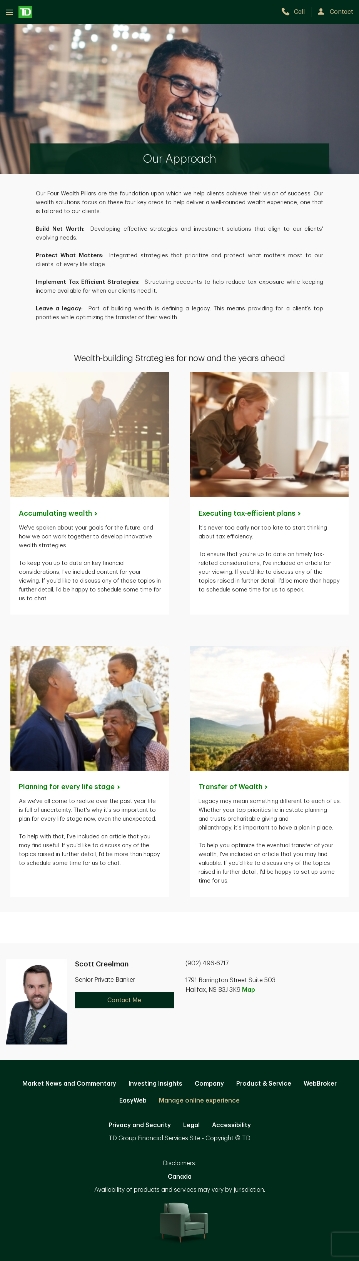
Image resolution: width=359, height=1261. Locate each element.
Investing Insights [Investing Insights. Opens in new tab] (155, 1084)
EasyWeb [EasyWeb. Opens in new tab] (133, 1101)
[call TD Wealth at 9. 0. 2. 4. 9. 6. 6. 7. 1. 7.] (296, 12)
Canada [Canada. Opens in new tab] (180, 1177)
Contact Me (124, 1000)
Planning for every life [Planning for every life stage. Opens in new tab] (70, 786)
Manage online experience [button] (199, 1101)
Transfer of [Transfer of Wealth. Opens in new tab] (234, 786)
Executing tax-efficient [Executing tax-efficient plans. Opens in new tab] (250, 513)
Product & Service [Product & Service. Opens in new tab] (263, 1084)
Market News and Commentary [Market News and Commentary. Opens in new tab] (69, 1084)
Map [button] (248, 990)
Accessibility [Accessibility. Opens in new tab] (231, 1125)
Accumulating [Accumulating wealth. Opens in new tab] (59, 513)
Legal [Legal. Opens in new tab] (191, 1125)
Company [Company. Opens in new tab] (209, 1084)
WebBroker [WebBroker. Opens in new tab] (320, 1084)
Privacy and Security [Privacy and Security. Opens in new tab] (140, 1125)
